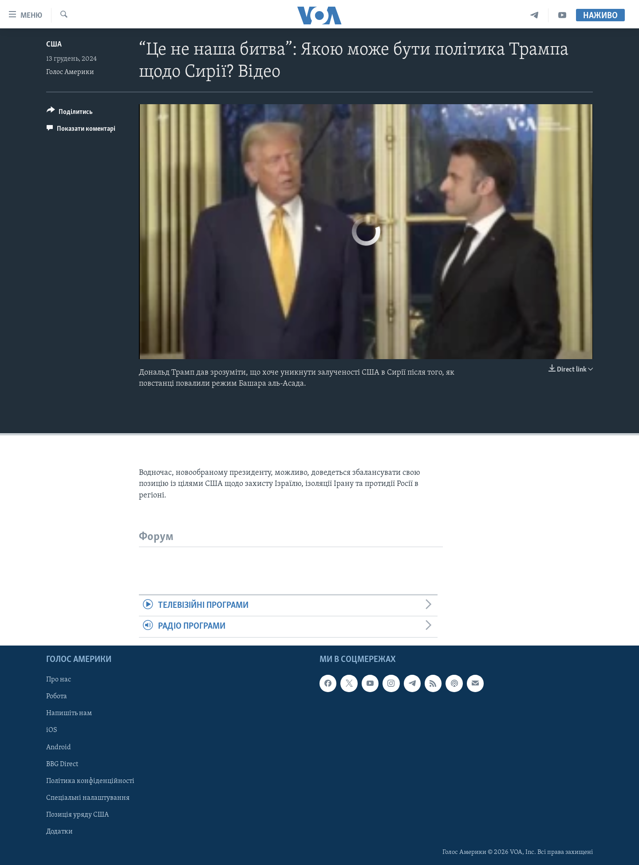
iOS (51, 730)
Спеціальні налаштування (88, 797)
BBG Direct (62, 763)
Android (58, 747)
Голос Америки (70, 72)
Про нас (58, 679)
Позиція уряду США (77, 814)
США (54, 44)
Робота (56, 696)
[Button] (70, 113)
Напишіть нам (69, 713)
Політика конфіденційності (90, 780)
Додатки (59, 831)
